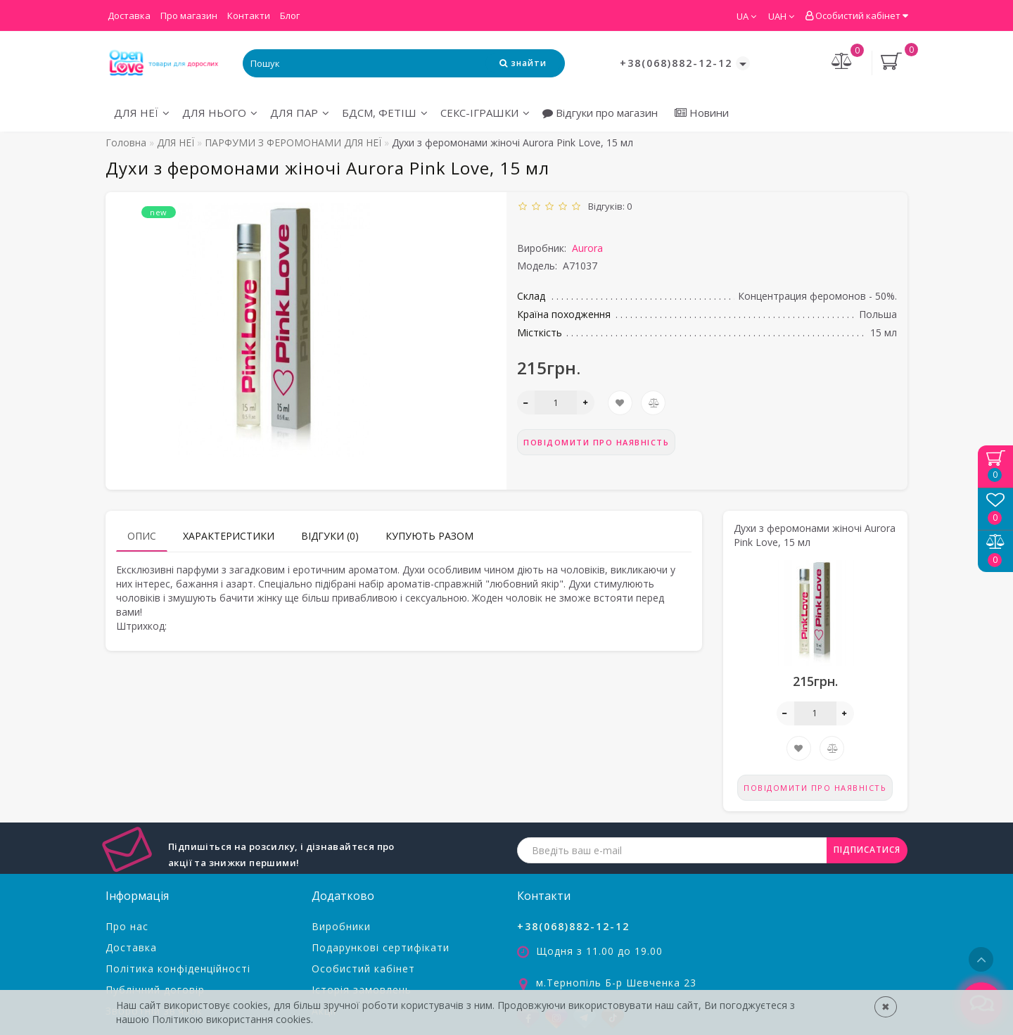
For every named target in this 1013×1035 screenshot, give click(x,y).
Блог (290, 15)
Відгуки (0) (330, 535)
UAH (781, 16)
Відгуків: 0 (608, 206)
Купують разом (429, 535)
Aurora (587, 248)
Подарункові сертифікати (381, 947)
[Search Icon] (523, 62)
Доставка (129, 15)
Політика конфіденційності (178, 968)
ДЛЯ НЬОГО (219, 113)
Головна (126, 142)
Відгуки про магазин (600, 113)
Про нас (127, 926)
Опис (141, 535)
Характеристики (228, 535)
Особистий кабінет (856, 15)
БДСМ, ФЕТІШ (385, 113)
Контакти (248, 15)
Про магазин (188, 15)
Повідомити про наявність (596, 442)
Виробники (341, 926)
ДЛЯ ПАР (299, 113)
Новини (702, 113)
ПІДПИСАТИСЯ (867, 850)
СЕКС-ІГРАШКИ (485, 113)
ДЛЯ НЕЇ (142, 113)
